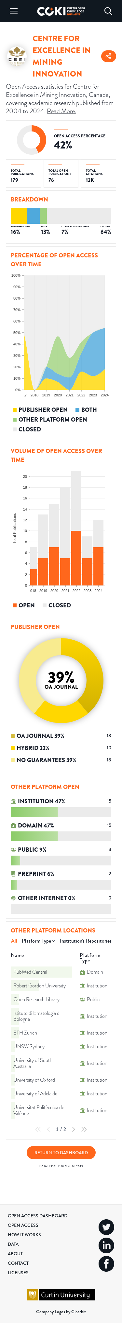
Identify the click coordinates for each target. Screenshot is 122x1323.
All (14, 941)
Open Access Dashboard (37, 1215)
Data (13, 1244)
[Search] (108, 11)
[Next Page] (73, 1129)
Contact (18, 1263)
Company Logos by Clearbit (61, 1311)
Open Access (23, 1225)
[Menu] (13, 11)
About (15, 1253)
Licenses (18, 1272)
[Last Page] (84, 1129)
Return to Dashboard (61, 1152)
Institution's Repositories (85, 941)
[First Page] (38, 1129)
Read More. (61, 110)
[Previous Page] (48, 1129)
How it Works (24, 1234)
